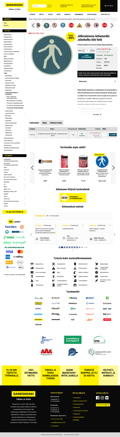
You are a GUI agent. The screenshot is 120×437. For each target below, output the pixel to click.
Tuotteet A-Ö (105, 14)
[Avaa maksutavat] (97, 81)
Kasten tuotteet (8, 174)
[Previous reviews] (31, 234)
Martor (5, 187)
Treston (6, 206)
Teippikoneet (8, 132)
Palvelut (67, 14)
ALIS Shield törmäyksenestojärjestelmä (11, 164)
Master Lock (7, 189)
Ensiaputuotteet (8, 37)
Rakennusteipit (9, 125)
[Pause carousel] (73, 250)
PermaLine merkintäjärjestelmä (15, 103)
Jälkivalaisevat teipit (10, 85)
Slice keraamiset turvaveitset (11, 201)
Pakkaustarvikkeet (8, 68)
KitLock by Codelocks (9, 177)
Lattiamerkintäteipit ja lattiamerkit (11, 93)
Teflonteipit (8, 130)
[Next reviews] (114, 234)
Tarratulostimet (8, 71)
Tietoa (50, 14)
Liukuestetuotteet (9, 113)
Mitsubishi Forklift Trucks (10, 191)
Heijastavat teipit (9, 83)
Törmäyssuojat (7, 145)
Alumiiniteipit (8, 76)
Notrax (5, 196)
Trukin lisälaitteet (8, 140)
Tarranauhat (8, 128)
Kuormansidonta (8, 44)
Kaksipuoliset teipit (10, 88)
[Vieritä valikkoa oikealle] (111, 25)
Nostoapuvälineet (8, 63)
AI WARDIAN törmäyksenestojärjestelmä (11, 160)
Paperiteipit (8, 120)
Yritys (41, 14)
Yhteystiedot (92, 14)
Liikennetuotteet (8, 49)
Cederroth (6, 170)
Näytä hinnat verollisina (87, 6)
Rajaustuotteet (7, 34)
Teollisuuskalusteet (9, 138)
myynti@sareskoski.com (66, 5)
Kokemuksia (79, 14)
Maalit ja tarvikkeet (9, 59)
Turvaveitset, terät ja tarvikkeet (12, 143)
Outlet (5, 23)
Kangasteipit (8, 90)
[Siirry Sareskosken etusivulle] (14, 6)
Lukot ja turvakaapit (9, 54)
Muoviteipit (8, 116)
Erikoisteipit (8, 80)
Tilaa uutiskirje (14, 212)
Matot (5, 56)
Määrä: (80, 50)
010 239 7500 (63, 6)
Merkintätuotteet (8, 61)
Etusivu (32, 14)
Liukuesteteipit (9, 111)
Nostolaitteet (7, 66)
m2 (4, 184)
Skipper (6, 203)
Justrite (6, 172)
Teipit (5, 73)
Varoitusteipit (8, 135)
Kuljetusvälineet (8, 42)
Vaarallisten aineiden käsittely (11, 148)
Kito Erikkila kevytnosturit (10, 179)
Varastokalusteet (8, 150)
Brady (5, 167)
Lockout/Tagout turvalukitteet (11, 51)
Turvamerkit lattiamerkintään (15, 108)
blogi (58, 14)
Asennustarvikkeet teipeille (12, 78)
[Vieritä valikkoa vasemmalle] (33, 25)
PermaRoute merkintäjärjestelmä (15, 105)
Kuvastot (6, 25)
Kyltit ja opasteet (8, 46)
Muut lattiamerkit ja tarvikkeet (14, 100)
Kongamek (6, 182)
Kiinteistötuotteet (8, 39)
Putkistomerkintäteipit (11, 123)
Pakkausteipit (8, 118)
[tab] (34, 122)
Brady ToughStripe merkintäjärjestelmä (12, 97)
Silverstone (7, 199)
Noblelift (6, 194)
